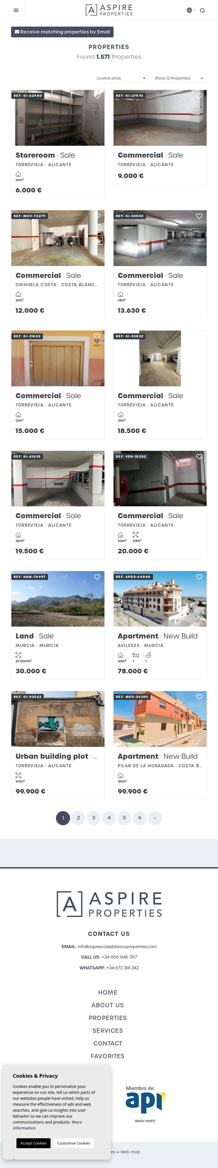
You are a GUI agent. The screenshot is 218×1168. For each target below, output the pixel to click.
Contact (108, 1043)
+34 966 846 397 (119, 957)
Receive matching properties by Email (62, 32)
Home (108, 992)
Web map (130, 1151)
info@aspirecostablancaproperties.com (117, 946)
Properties (108, 1018)
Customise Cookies (73, 1143)
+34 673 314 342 (122, 967)
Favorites (108, 1056)
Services (108, 1030)
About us (107, 1005)
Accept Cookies (33, 1143)
